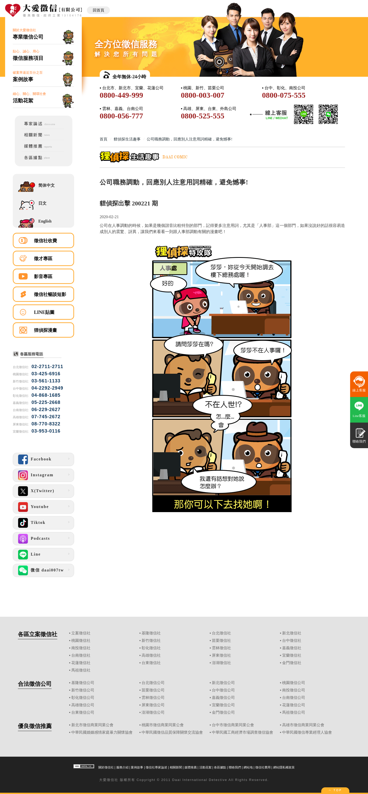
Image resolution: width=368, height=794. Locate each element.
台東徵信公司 (82, 712)
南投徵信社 (80, 648)
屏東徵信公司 (153, 705)
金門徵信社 (291, 663)
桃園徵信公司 (293, 683)
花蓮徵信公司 (293, 705)
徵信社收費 (45, 240)
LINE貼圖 (44, 312)
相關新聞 (176, 767)
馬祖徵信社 (80, 670)
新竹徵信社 (151, 640)
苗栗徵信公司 (153, 690)
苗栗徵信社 (221, 640)
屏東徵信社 (221, 655)
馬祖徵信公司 (293, 712)
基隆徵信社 (151, 633)
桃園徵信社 (80, 640)
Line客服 (359, 416)
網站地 (248, 767)
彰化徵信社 (151, 648)
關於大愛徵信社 (43, 34)
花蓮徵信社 (80, 663)
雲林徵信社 (221, 648)
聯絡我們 (235, 767)
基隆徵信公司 (82, 683)
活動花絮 (205, 767)
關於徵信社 (106, 767)
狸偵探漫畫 (45, 330)
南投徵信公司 (293, 690)
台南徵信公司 (293, 698)
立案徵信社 (80, 633)
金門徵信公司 (223, 712)
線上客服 (359, 390)
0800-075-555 (283, 95)
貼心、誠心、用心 (43, 55)
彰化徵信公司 (82, 698)
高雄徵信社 (151, 655)
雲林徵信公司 (153, 698)
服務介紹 (122, 767)
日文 (42, 203)
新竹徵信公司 (82, 690)
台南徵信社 (80, 655)
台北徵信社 (221, 633)
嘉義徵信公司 (223, 698)
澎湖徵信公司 (153, 712)
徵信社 (112, 780)
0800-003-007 (202, 95)
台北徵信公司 (153, 683)
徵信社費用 (263, 767)
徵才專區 (43, 258)
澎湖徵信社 (221, 663)
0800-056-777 (121, 116)
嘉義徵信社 (291, 648)
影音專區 (43, 276)
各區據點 (220, 767)
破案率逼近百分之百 (43, 77)
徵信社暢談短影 (50, 294)
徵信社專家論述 (156, 767)
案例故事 (137, 767)
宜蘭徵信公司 (223, 705)
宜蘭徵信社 (291, 655)
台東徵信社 (151, 663)
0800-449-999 (121, 95)
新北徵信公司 (223, 683)
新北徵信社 (291, 633)
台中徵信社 (291, 640)
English (45, 221)
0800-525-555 (202, 116)
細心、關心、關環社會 (43, 98)
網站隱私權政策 (284, 767)
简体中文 (46, 185)
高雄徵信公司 (82, 705)
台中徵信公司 (223, 690)
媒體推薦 (191, 767)
